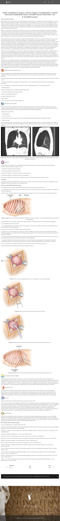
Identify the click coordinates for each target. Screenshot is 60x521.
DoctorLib (19, 518)
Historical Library (32, 518)
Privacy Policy (40, 518)
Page (15, 466)
